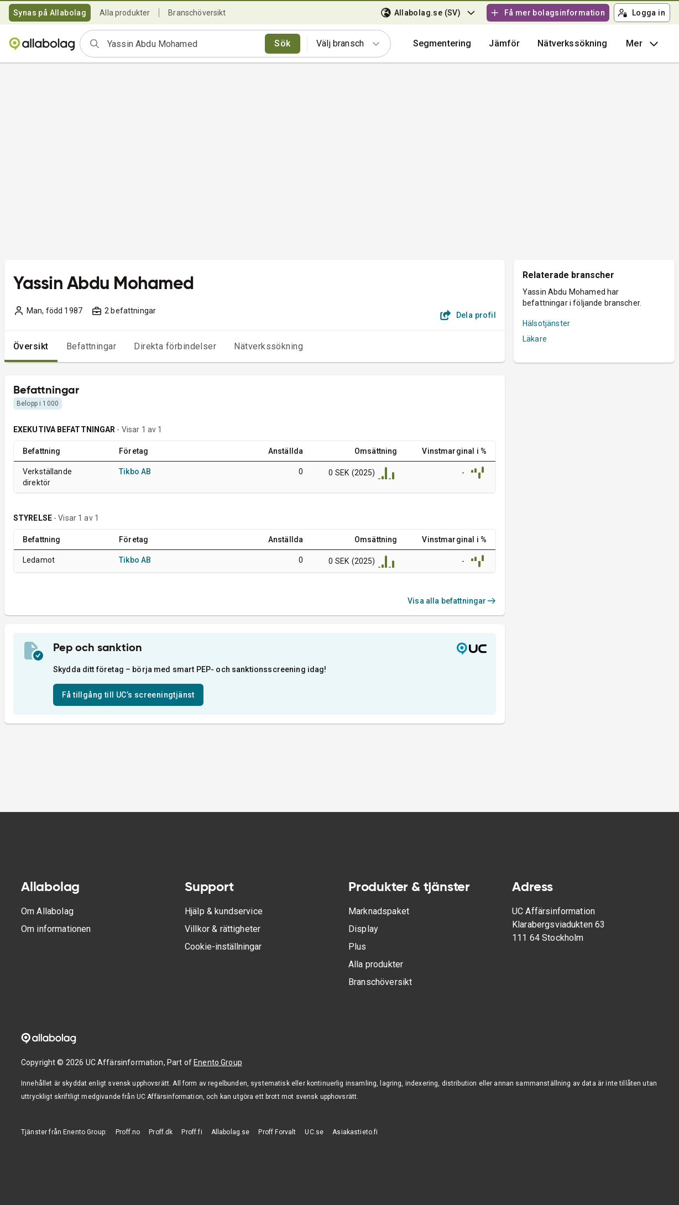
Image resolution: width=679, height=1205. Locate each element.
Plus (357, 946)
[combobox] (182, 43)
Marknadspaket (378, 911)
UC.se (314, 1132)
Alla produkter (125, 12)
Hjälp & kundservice (224, 911)
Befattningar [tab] (91, 346)
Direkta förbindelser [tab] (175, 346)
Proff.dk (161, 1132)
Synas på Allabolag (49, 12)
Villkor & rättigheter (222, 929)
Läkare (535, 338)
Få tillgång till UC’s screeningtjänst (128, 694)
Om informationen (56, 929)
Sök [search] (282, 43)
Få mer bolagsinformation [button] (547, 12)
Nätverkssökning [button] (572, 43)
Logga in (641, 12)
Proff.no (128, 1132)
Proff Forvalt (277, 1132)
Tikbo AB (135, 471)
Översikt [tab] (31, 346)
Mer (643, 43)
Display (363, 929)
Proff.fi (191, 1132)
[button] (504, 44)
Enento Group (218, 1062)
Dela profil (468, 315)
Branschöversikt (197, 12)
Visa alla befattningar (452, 600)
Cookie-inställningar (223, 946)
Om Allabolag (47, 911)
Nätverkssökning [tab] (268, 346)
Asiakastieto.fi (355, 1132)
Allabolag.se (230, 1132)
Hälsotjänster (546, 323)
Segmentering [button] (442, 43)
